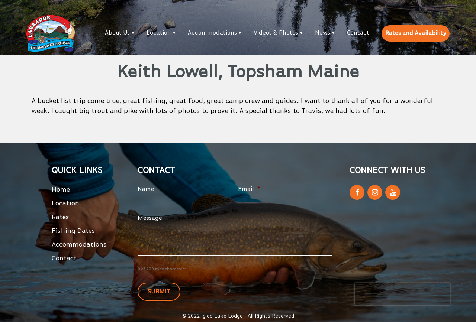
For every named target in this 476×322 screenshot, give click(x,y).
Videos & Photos (276, 33)
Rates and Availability (415, 33)
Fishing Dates (73, 231)
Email (249, 189)
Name (146, 189)
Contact (358, 33)
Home (61, 189)
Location (159, 33)
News (322, 33)
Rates (60, 217)
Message (150, 218)
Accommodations (212, 33)
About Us (117, 33)
